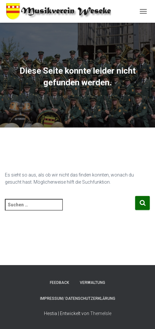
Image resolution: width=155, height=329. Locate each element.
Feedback (59, 282)
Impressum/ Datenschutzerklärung (77, 298)
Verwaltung (92, 282)
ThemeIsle (100, 313)
